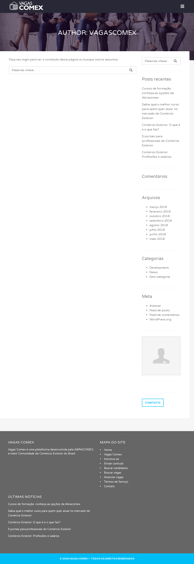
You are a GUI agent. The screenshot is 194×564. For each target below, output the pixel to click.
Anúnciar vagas (114, 477)
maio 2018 (157, 239)
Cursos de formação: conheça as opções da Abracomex (158, 93)
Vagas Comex (113, 454)
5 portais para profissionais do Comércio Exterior (160, 140)
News (153, 272)
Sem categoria (159, 277)
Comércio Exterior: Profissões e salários (33, 536)
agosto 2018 (158, 225)
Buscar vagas (112, 472)
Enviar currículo (114, 463)
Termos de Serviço (116, 481)
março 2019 (158, 207)
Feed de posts (159, 310)
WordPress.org (160, 319)
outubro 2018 (159, 216)
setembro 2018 (160, 221)
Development (159, 268)
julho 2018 (157, 230)
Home (108, 450)
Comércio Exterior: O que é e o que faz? (34, 522)
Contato (109, 486)
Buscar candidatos (116, 468)
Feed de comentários (164, 315)
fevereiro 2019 (160, 211)
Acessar (155, 306)
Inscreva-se (111, 459)
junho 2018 (157, 234)
